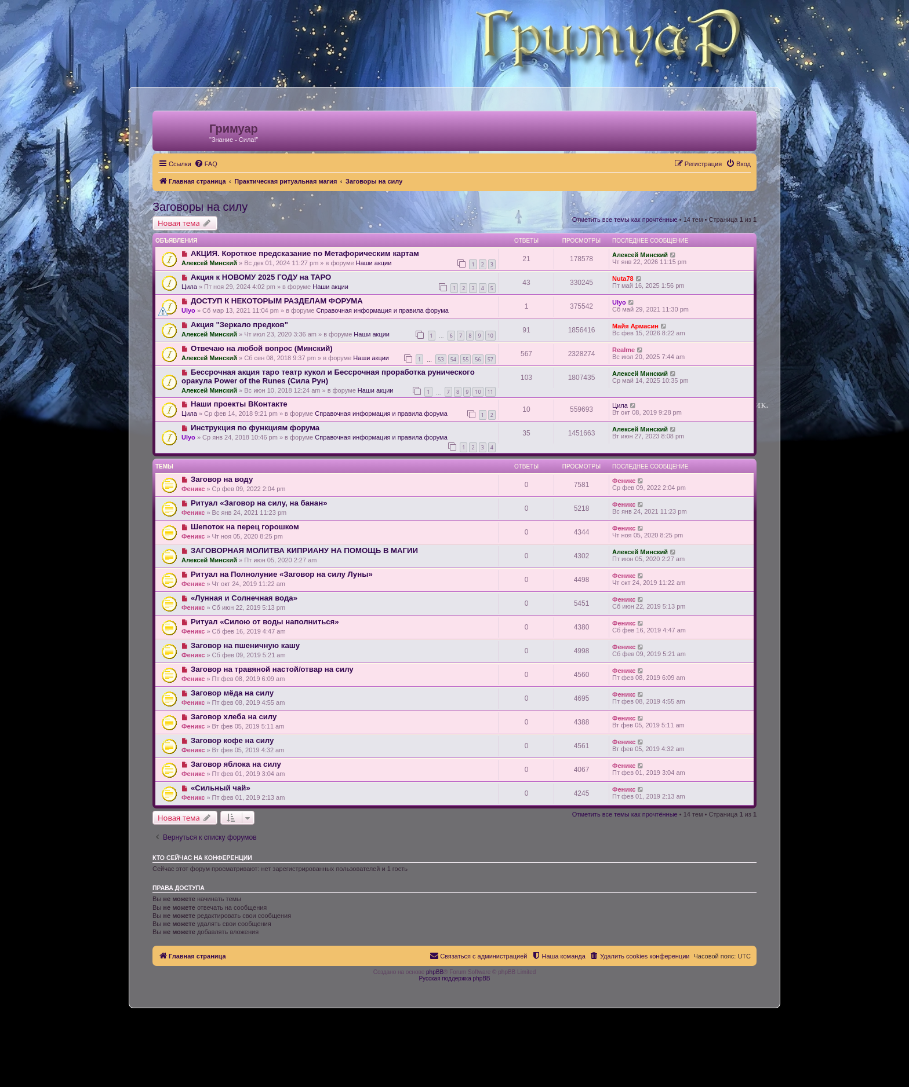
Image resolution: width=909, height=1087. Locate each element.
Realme (623, 349)
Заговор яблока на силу (236, 764)
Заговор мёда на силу (232, 693)
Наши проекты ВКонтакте (239, 404)
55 (465, 359)
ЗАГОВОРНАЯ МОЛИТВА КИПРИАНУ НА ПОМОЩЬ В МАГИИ (304, 550)
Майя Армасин (635, 326)
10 (490, 335)
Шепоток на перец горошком (245, 526)
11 (490, 392)
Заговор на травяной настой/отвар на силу (272, 669)
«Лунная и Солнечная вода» (244, 598)
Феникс (193, 488)
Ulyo (188, 310)
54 (453, 359)
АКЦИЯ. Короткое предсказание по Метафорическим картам (305, 253)
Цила (189, 286)
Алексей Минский (209, 262)
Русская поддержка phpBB (454, 978)
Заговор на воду (222, 479)
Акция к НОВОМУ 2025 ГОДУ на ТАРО (261, 277)
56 (478, 359)
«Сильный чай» (220, 788)
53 (440, 359)
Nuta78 (623, 278)
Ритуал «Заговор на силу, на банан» (259, 503)
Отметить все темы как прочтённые (625, 219)
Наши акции (374, 262)
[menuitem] (205, 164)
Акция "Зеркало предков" (239, 324)
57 (490, 359)
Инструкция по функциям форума (255, 427)
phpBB (434, 972)
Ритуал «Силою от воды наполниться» (265, 621)
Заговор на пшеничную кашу (245, 645)
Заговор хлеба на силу (234, 716)
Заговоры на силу (200, 206)
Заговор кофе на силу (232, 740)
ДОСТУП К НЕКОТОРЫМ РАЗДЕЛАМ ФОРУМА (277, 301)
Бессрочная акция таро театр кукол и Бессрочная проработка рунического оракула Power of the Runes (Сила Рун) (328, 376)
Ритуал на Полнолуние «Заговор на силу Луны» (282, 574)
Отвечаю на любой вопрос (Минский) (262, 348)
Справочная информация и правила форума (382, 310)
